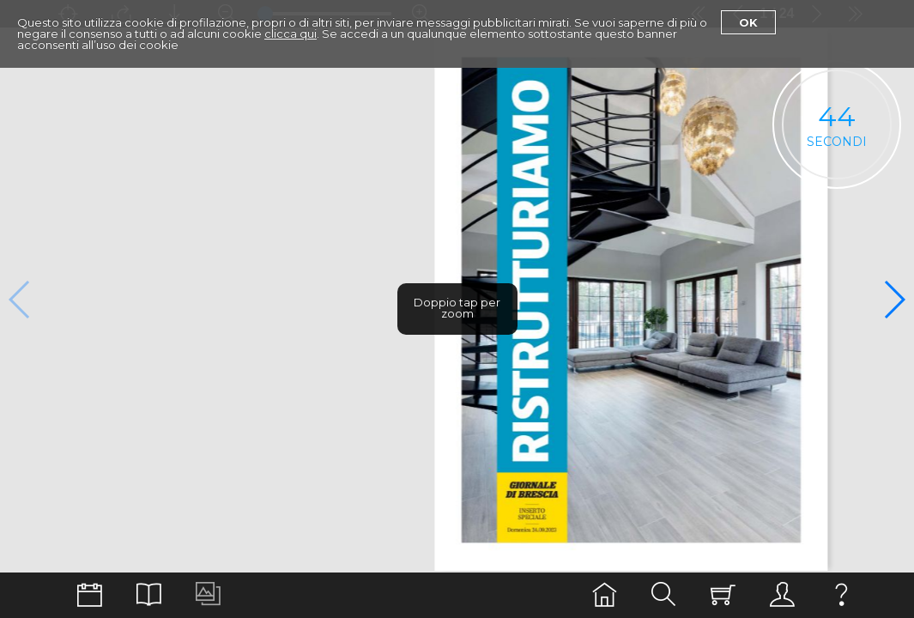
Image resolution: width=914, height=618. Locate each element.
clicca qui (290, 33)
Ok (748, 22)
